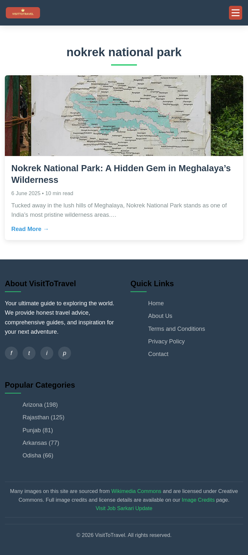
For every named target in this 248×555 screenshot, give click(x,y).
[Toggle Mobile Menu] (235, 13)
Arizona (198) (40, 404)
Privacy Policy (166, 341)
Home (156, 303)
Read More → (30, 228)
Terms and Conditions (176, 328)
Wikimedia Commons (136, 491)
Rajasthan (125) (44, 417)
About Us (160, 315)
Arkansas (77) (41, 442)
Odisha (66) (38, 455)
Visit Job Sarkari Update (124, 508)
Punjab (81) (38, 430)
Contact (158, 354)
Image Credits (198, 500)
